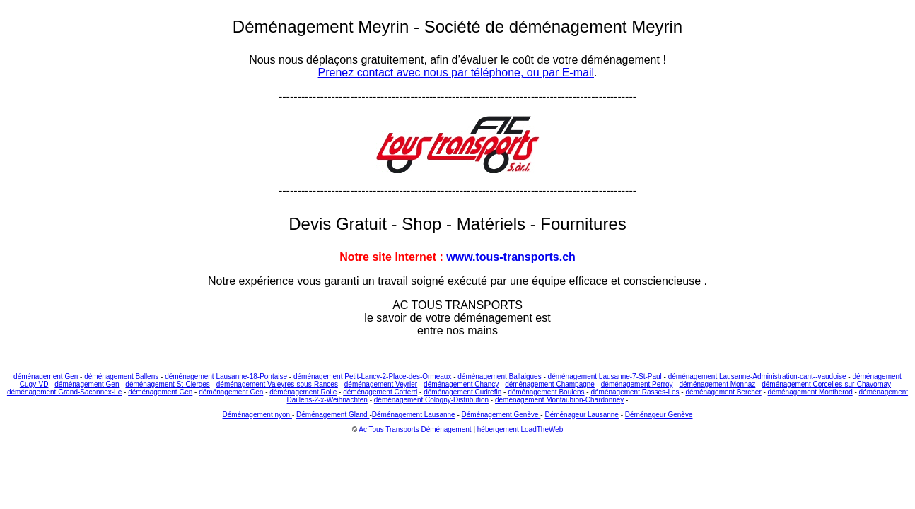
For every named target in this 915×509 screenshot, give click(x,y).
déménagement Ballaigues (499, 376)
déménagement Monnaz (717, 384)
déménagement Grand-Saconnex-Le (64, 392)
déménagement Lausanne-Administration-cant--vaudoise (757, 376)
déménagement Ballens (121, 376)
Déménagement (447, 429)
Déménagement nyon (257, 415)
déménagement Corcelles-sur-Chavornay (826, 384)
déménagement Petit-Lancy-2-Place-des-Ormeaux (372, 376)
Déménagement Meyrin (323, 26)
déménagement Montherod (810, 392)
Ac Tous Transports (389, 429)
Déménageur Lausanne (581, 415)
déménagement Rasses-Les (634, 392)
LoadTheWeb (542, 429)
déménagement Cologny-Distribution (431, 400)
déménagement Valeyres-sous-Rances (277, 384)
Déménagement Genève (501, 415)
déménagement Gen (45, 376)
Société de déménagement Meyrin (553, 26)
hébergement (498, 429)
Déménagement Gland (332, 415)
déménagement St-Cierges (167, 384)
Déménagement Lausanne (413, 415)
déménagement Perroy (637, 384)
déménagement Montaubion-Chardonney (559, 400)
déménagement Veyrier (380, 384)
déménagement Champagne (550, 384)
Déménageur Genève (659, 415)
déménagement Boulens (546, 392)
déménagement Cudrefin (462, 392)
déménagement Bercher (723, 392)
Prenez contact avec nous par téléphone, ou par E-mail (456, 72)
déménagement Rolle (303, 392)
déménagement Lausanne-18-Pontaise (226, 376)
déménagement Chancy (461, 384)
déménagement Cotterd (380, 392)
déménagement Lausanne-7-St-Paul (605, 376)
